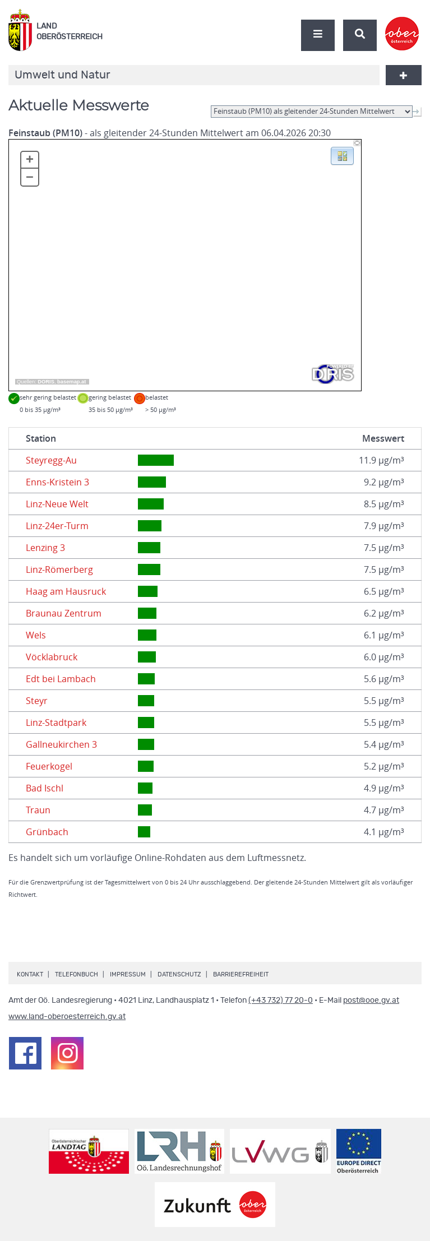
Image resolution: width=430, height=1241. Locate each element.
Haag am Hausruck (66, 591)
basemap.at (71, 382)
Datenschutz (179, 974)
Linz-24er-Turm (57, 526)
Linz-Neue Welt (57, 504)
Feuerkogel (49, 766)
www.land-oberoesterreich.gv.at (67, 1017)
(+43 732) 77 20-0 (280, 1000)
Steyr (37, 700)
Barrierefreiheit (241, 974)
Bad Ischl (44, 788)
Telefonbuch (76, 974)
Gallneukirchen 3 (61, 744)
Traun (38, 810)
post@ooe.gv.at (371, 1000)
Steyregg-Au (51, 460)
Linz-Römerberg (59, 569)
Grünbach (47, 832)
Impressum (128, 974)
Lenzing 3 (45, 547)
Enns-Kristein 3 (57, 482)
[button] (342, 155)
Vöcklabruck (51, 657)
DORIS (46, 382)
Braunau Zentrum (63, 613)
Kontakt (30, 974)
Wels (36, 635)
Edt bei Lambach (61, 679)
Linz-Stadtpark (56, 722)
